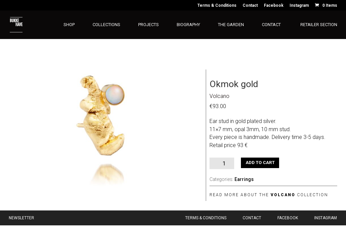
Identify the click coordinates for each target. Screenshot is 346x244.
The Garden (231, 24)
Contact (250, 5)
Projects (148, 24)
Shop (69, 24)
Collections (106, 24)
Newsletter (21, 218)
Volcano (219, 96)
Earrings (244, 179)
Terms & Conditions (217, 5)
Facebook (273, 5)
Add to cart (260, 162)
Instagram (299, 5)
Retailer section (318, 24)
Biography (188, 24)
